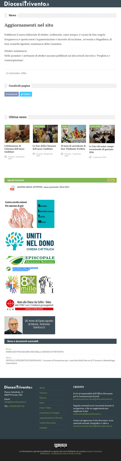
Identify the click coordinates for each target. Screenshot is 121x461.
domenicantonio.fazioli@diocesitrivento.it (92, 399)
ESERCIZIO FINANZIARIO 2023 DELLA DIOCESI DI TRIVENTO (60, 350)
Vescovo (43, 392)
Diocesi (43, 397)
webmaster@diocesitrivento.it (87, 413)
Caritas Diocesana (48, 422)
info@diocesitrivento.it (15, 401)
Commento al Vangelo (50, 412)
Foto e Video (45, 407)
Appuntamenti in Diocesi (51, 417)
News (42, 402)
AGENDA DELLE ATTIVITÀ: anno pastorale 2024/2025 (43, 187)
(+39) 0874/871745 (16, 406)
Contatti (43, 427)
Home (42, 387)
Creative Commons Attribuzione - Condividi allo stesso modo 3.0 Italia (71, 452)
